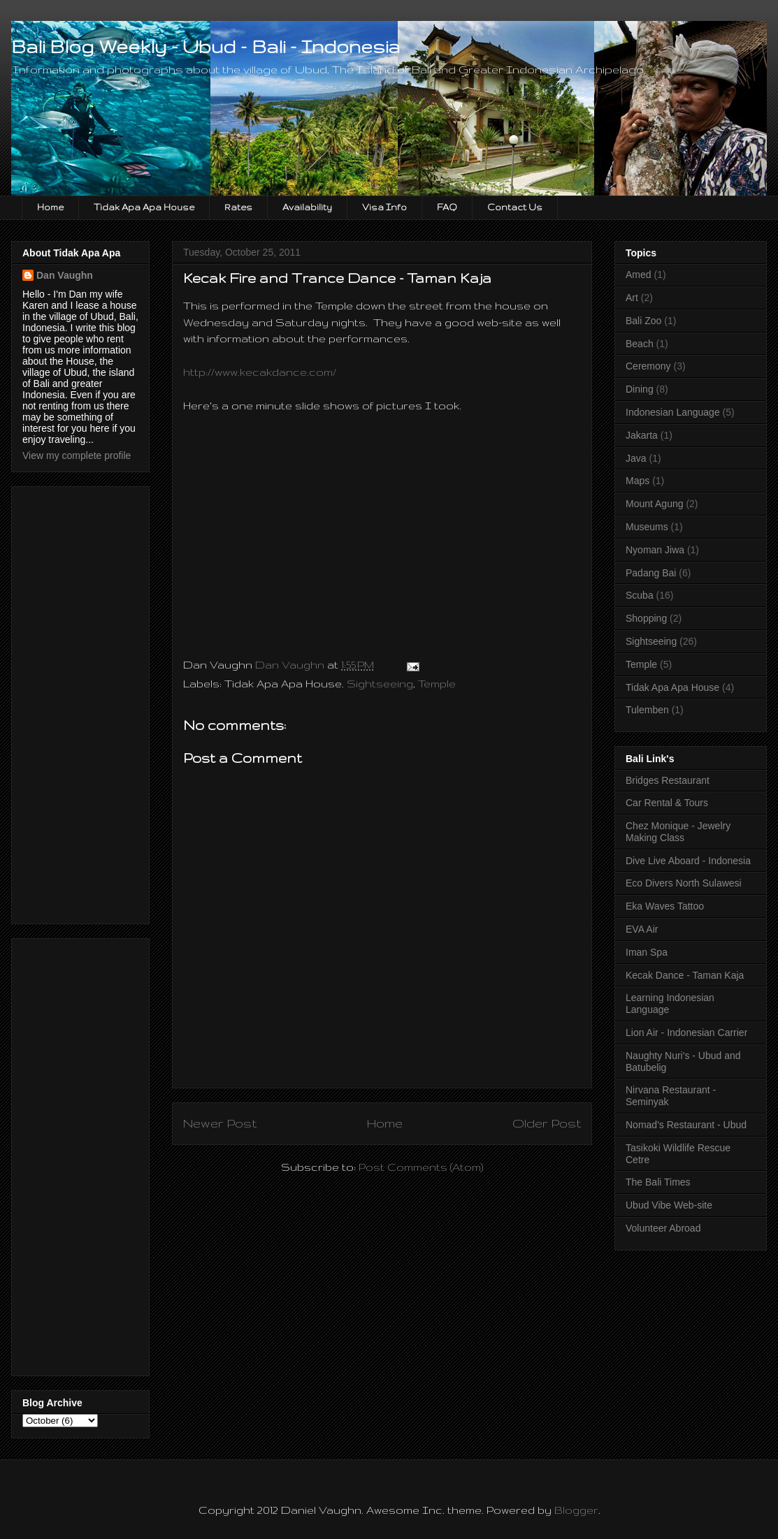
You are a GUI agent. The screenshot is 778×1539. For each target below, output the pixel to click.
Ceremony (648, 366)
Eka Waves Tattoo (665, 906)
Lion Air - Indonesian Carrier (686, 1032)
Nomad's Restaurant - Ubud (686, 1124)
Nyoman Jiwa (655, 549)
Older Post (546, 1123)
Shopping (646, 618)
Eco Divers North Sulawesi (684, 883)
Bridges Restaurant (667, 780)
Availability (307, 207)
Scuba (640, 595)
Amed (638, 274)
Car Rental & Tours (667, 802)
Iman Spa (647, 952)
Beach (640, 343)
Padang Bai (651, 572)
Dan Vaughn (64, 275)
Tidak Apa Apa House (144, 207)
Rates (238, 207)
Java (636, 458)
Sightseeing (380, 684)
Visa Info (384, 207)
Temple (437, 684)
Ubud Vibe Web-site (669, 1205)
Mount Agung (655, 503)
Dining (640, 389)
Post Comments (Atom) (421, 1167)
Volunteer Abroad (663, 1228)
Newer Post (220, 1123)
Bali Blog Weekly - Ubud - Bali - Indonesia (205, 46)
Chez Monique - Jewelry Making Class (678, 831)
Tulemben (647, 709)
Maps (637, 480)
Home (50, 207)
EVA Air (642, 929)
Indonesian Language (673, 412)
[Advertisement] (78, 701)
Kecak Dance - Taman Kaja (685, 975)
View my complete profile (76, 455)
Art (632, 297)
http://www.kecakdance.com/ (259, 372)
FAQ (447, 207)
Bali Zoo (643, 320)
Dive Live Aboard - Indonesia (688, 860)
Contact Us (514, 207)
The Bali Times (658, 1182)
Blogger (576, 1510)
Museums (647, 526)
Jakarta (642, 435)
